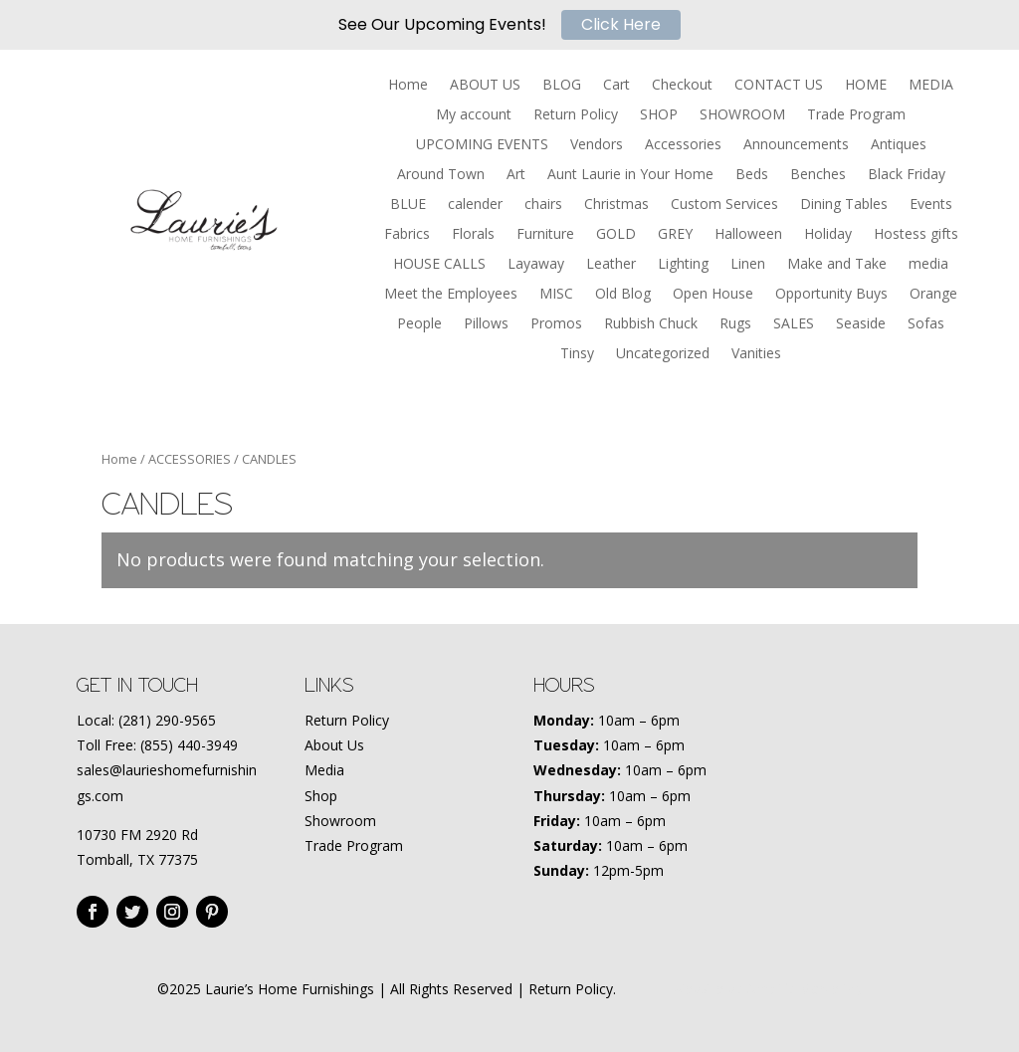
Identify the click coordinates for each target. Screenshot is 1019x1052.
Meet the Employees (450, 295)
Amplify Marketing (804, 988)
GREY (675, 235)
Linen (747, 265)
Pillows (486, 324)
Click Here (621, 24)
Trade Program (856, 115)
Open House (713, 295)
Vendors (596, 145)
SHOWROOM (742, 115)
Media (324, 769)
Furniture (545, 235)
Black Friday (906, 175)
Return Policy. (572, 988)
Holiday (828, 235)
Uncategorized (663, 354)
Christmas (616, 205)
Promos (556, 324)
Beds (751, 175)
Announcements (796, 145)
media (928, 265)
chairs (543, 205)
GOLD (616, 235)
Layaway (536, 265)
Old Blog (623, 295)
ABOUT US (485, 86)
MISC (556, 295)
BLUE (408, 205)
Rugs (735, 324)
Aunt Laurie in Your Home (630, 175)
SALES (793, 324)
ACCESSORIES (189, 459)
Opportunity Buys (831, 295)
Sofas (926, 324)
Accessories (683, 145)
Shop (321, 795)
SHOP (659, 115)
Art (516, 175)
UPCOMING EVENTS (482, 145)
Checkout (682, 86)
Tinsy (577, 354)
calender (475, 205)
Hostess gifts (916, 235)
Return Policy (575, 115)
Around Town (441, 175)
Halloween (748, 235)
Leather (611, 265)
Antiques (898, 145)
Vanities (756, 354)
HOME (866, 86)
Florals (473, 235)
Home (408, 86)
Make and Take (837, 265)
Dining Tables (844, 205)
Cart (616, 86)
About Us (334, 745)
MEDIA (931, 86)
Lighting (683, 265)
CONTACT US (778, 86)
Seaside (861, 324)
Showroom (340, 820)
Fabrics (407, 235)
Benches (818, 175)
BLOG (561, 86)
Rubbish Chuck (651, 324)
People (419, 324)
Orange (933, 295)
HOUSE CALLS (439, 265)
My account (473, 115)
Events (931, 205)
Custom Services (724, 205)
